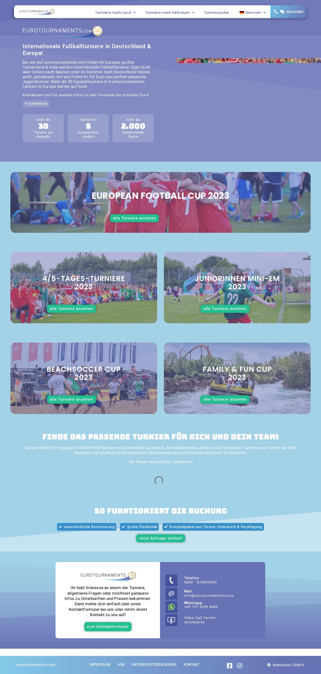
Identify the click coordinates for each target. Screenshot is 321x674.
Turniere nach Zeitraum (169, 12)
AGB (121, 665)
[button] (36, 104)
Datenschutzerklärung (154, 665)
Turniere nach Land (115, 12)
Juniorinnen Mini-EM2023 (237, 283)
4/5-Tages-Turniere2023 (83, 283)
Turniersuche (216, 12)
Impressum (100, 665)
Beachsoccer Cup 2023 (84, 373)
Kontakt (295, 11)
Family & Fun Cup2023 (237, 373)
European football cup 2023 (160, 196)
